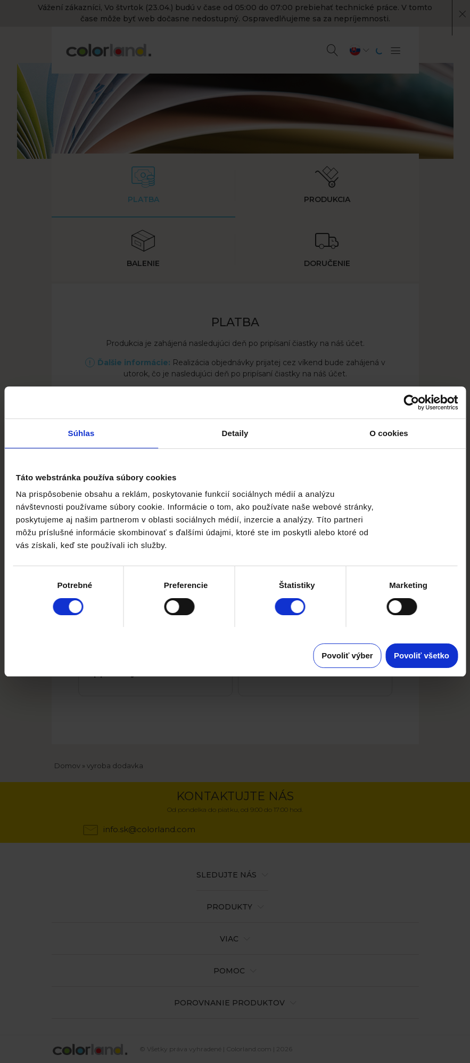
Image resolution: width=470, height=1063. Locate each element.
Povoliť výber (347, 655)
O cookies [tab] (388, 433)
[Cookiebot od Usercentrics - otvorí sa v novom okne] (411, 402)
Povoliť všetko (421, 655)
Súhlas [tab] (81, 433)
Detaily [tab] (235, 433)
